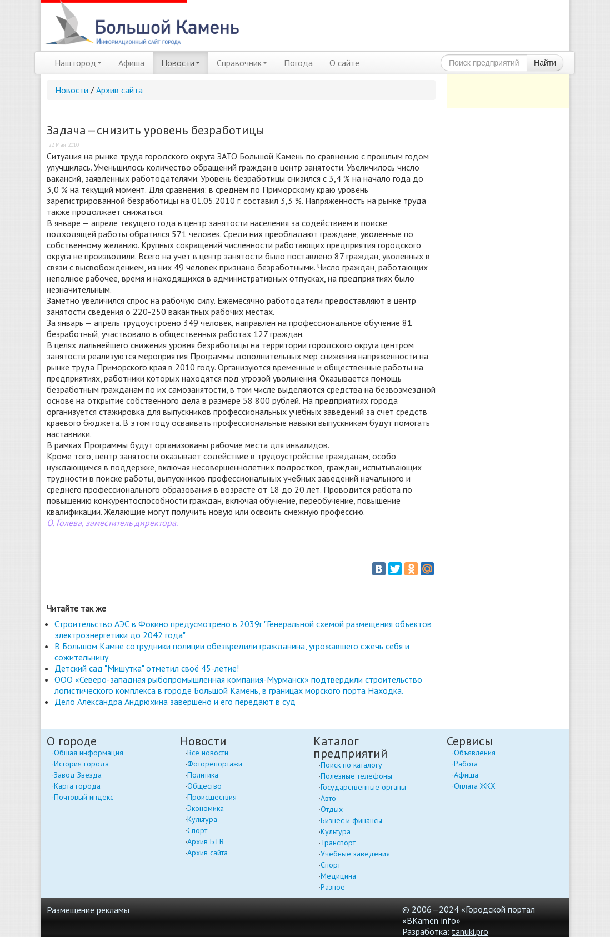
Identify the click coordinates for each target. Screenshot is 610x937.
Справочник (242, 62)
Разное (333, 887)
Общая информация (88, 753)
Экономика (205, 808)
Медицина (338, 876)
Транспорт (338, 843)
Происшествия (212, 797)
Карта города (77, 786)
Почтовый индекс (83, 797)
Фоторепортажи (214, 764)
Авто (328, 798)
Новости (180, 62)
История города (81, 764)
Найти (545, 62)
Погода (298, 62)
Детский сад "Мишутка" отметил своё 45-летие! (146, 668)
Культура (202, 819)
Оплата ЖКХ (475, 786)
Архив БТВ (205, 841)
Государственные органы (363, 787)
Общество (204, 786)
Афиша (131, 62)
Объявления (475, 753)
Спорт (197, 830)
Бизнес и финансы (351, 820)
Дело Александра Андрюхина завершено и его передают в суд (175, 701)
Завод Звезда (78, 775)
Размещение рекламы (88, 909)
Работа (466, 764)
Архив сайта (119, 90)
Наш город (78, 62)
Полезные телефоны (356, 776)
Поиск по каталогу (351, 765)
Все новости (207, 753)
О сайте (344, 62)
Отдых (332, 809)
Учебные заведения (355, 854)
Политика (202, 775)
